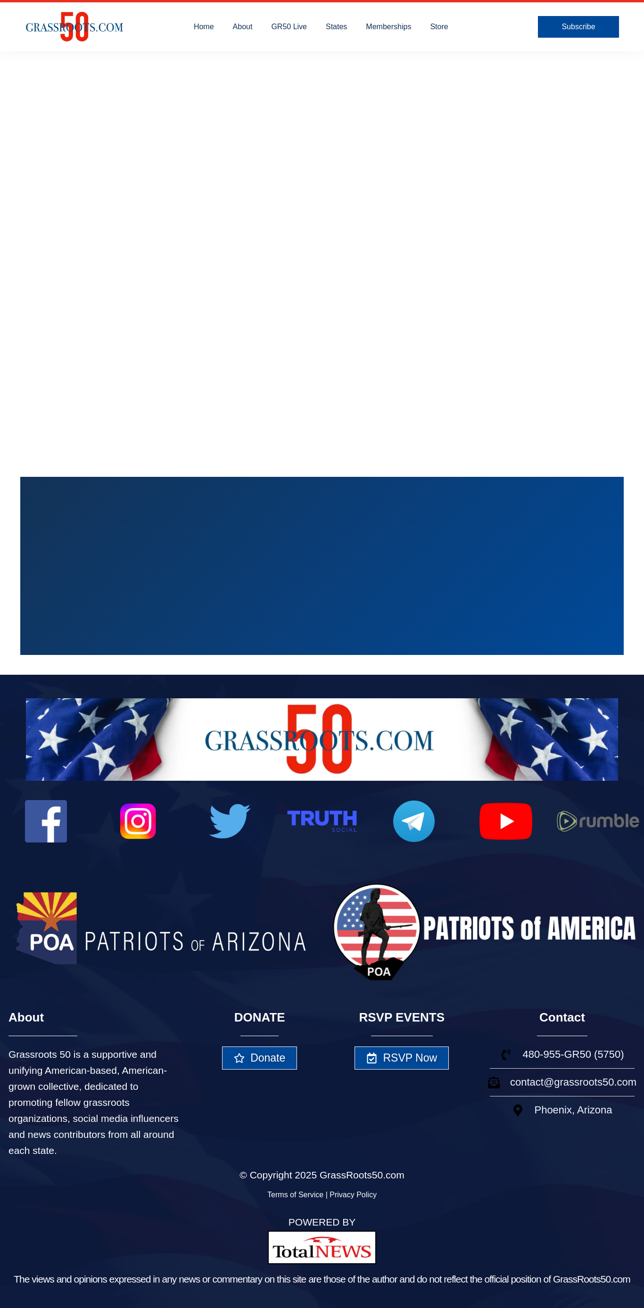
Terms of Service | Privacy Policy (322, 1195)
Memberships (388, 27)
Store (439, 27)
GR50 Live (289, 27)
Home (204, 27)
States (336, 27)
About (243, 27)
